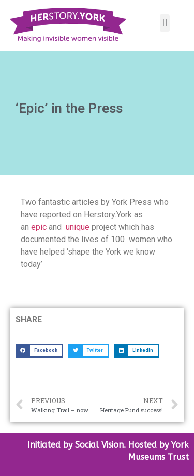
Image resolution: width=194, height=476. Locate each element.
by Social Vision (92, 445)
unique (77, 227)
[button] (165, 23)
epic (38, 227)
